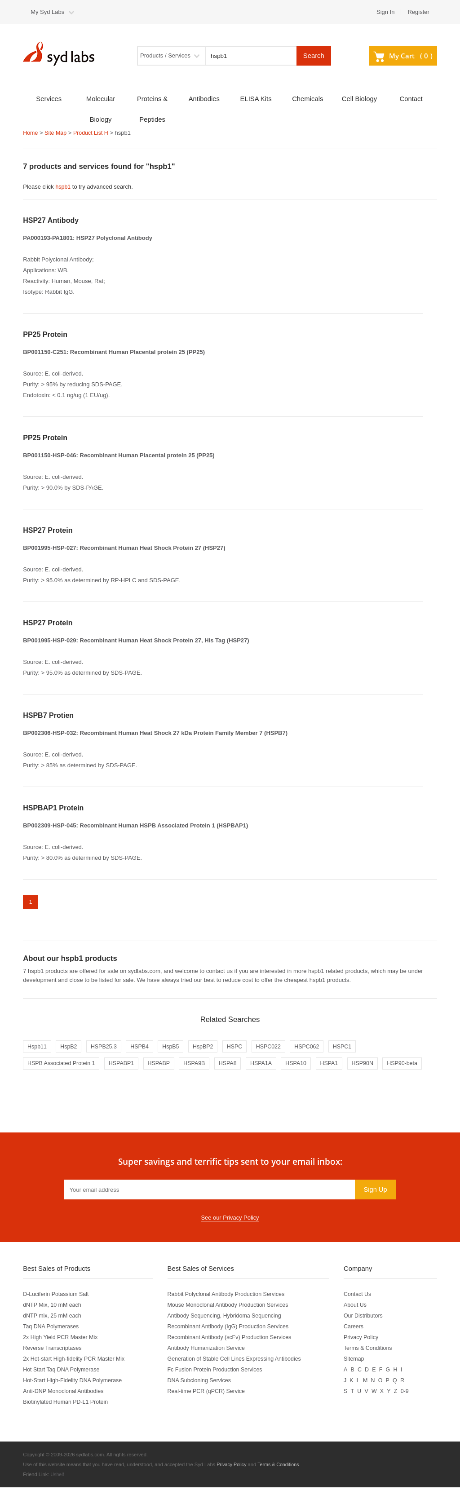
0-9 (408, 1411)
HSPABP (165, 1065)
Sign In (385, 12)
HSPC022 (279, 1048)
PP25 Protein (45, 334)
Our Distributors (366, 1336)
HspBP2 (211, 1048)
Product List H (93, 132)
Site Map (56, 132)
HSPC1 (356, 1048)
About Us (358, 1325)
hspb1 (63, 186)
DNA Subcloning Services (201, 1400)
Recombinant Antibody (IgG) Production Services (231, 1347)
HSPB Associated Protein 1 (62, 1065)
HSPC (244, 1048)
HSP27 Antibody (51, 220)
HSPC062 (319, 1048)
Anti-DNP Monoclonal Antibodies (65, 1411)
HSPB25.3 (107, 1048)
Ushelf (57, 1495)
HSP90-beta (43, 1083)
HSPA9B (201, 1065)
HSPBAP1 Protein (53, 807)
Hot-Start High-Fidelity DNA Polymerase (74, 1400)
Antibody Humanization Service (208, 1368)
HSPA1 (342, 1065)
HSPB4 (145, 1048)
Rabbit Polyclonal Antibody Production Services (229, 1314)
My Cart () (403, 56)
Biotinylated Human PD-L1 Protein (67, 1422)
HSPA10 (308, 1065)
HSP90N (377, 1065)
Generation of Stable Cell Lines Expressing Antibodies (238, 1379)
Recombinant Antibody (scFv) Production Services (233, 1357)
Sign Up (375, 1209)
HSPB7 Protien (48, 715)
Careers (356, 1347)
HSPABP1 (125, 1065)
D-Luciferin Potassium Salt (57, 1314)
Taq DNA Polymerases (52, 1347)
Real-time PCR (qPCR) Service (208, 1411)
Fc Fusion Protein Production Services (217, 1390)
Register (418, 12)
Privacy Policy (364, 1357)
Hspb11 (37, 1048)
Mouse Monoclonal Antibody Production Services (231, 1325)
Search (313, 55)
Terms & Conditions (371, 1368)
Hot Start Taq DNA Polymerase (63, 1390)
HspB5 (177, 1048)
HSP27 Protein (47, 530)
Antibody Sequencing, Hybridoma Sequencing (227, 1336)
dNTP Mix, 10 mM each (53, 1325)
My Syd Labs (47, 12)
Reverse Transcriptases (53, 1368)
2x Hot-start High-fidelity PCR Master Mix (76, 1379)
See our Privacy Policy (230, 1238)
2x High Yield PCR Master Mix (62, 1357)
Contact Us (360, 1314)
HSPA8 (236, 1065)
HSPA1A (272, 1065)
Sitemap (357, 1379)
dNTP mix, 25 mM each (53, 1336)
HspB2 (71, 1048)
